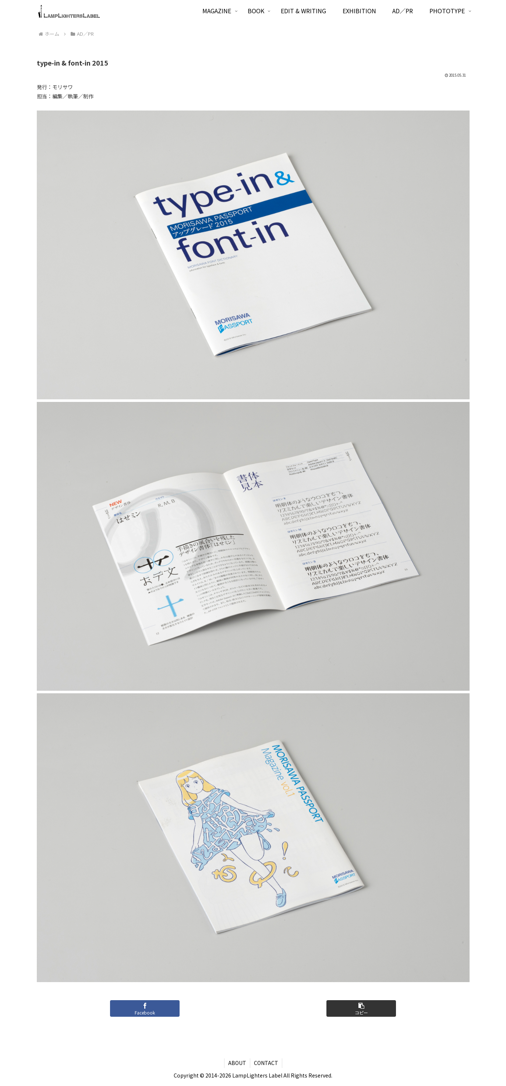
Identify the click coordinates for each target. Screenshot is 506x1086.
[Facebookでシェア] (144, 1008)
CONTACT (266, 1062)
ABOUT (237, 1062)
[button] (361, 1008)
